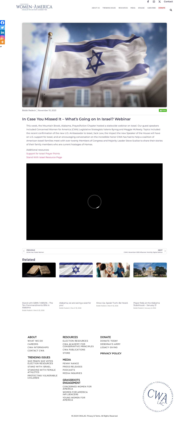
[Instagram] (2, 37)
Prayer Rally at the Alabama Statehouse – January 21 (146, 304)
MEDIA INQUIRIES (72, 373)
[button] (171, 10)
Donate (162, 8)
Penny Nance (71, 363)
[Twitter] (2, 27)
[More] (2, 42)
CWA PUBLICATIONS (74, 350)
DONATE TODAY (109, 341)
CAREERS (33, 344)
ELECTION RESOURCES (75, 341)
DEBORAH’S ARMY (110, 344)
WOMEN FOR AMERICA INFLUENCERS (75, 393)
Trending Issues (109, 8)
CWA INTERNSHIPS (38, 347)
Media (133, 8)
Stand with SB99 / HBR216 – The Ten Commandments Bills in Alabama (37, 305)
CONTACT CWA (36, 351)
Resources (123, 8)
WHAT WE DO (35, 341)
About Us (96, 8)
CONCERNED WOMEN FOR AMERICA (77, 387)
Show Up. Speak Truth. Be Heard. (112, 303)
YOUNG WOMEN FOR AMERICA (74, 399)
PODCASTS (69, 370)
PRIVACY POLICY (110, 353)
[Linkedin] (2, 32)
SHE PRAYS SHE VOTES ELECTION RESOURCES (40, 362)
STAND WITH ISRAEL (39, 367)
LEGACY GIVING (108, 347)
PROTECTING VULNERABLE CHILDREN (42, 377)
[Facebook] (2, 22)
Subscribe (151, 8)
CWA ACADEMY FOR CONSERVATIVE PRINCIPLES (78, 345)
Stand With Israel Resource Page (44, 157)
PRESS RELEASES (72, 367)
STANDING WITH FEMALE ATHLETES (42, 371)
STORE (66, 353)
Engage (141, 8)
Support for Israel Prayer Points (43, 153)
